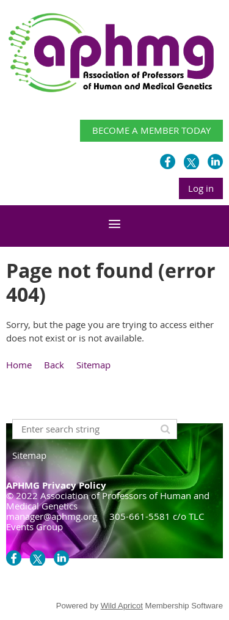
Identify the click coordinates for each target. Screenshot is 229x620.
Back (54, 365)
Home (19, 365)
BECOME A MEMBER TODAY (151, 130)
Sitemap (93, 365)
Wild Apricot (122, 605)
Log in (201, 188)
